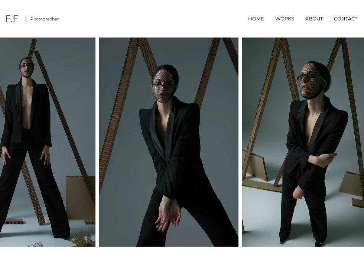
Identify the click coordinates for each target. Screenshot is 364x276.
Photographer (44, 19)
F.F (12, 18)
